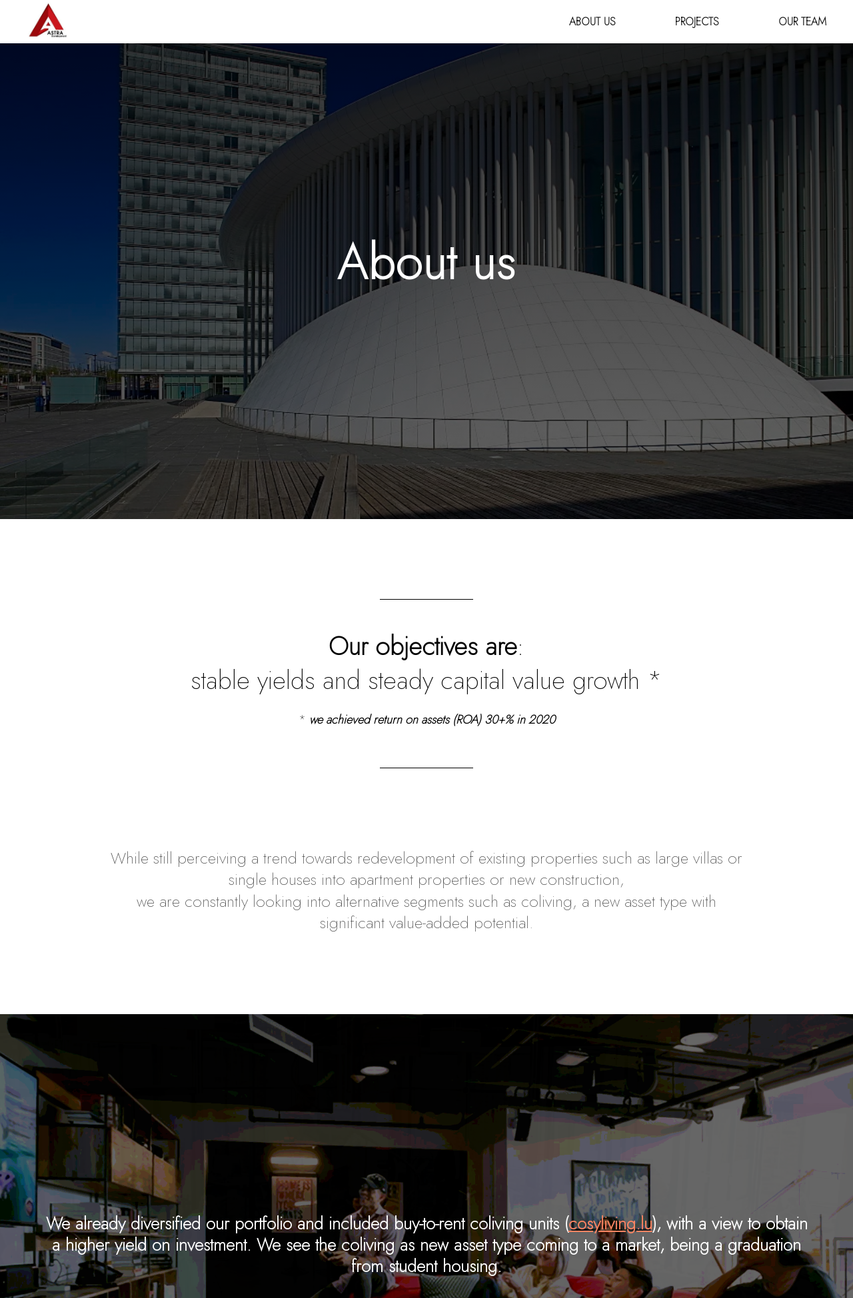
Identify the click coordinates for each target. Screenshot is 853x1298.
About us (592, 21)
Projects (696, 21)
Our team (802, 21)
